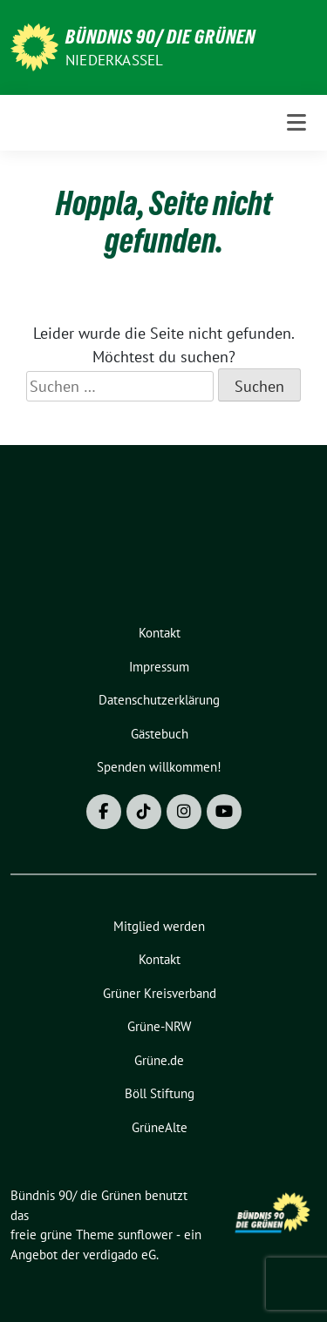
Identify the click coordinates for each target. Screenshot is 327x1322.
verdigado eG (119, 1254)
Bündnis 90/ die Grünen (160, 36)
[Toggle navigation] (296, 123)
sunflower (145, 1234)
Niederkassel (114, 60)
